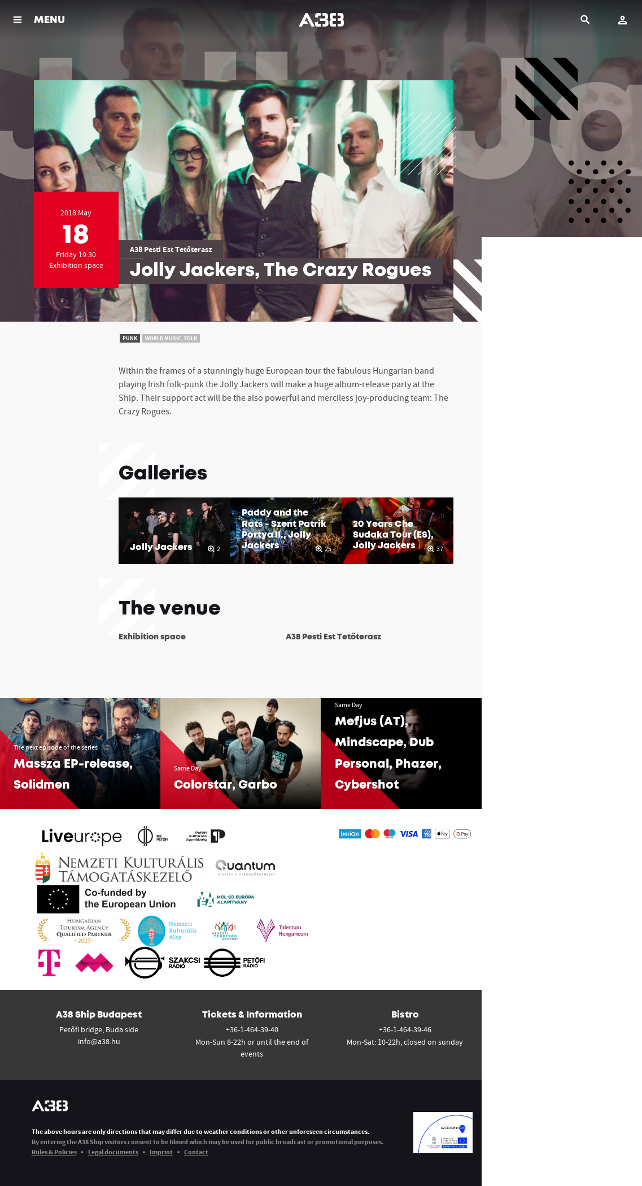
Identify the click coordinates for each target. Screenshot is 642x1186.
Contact (196, 1152)
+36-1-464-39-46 (405, 1029)
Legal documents (113, 1152)
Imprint (161, 1152)
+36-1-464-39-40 (252, 1029)
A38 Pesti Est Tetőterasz (171, 249)
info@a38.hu (99, 1041)
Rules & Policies (54, 1152)
